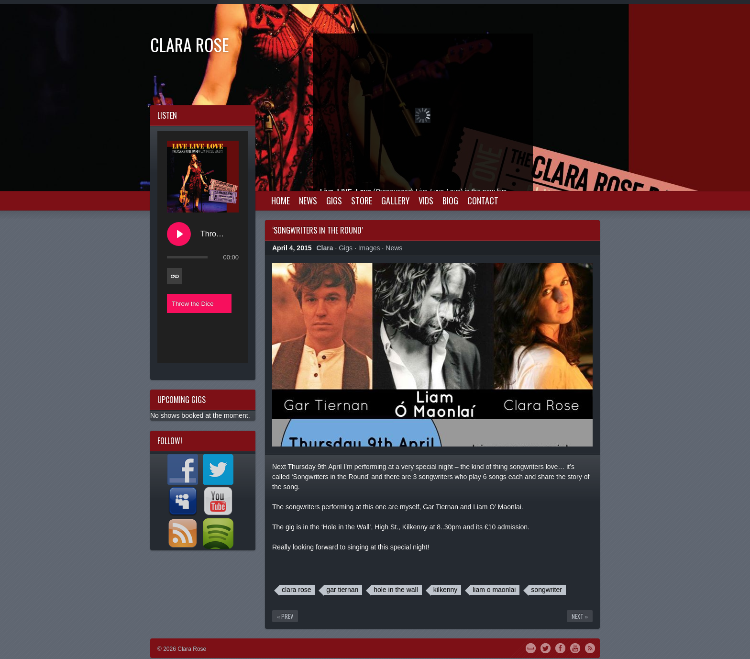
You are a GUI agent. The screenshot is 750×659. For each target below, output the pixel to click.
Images (369, 248)
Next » (580, 616)
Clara (325, 248)
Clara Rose (189, 44)
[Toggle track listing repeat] (174, 276)
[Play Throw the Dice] (179, 234)
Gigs (334, 200)
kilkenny (445, 589)
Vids (426, 200)
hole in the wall (396, 589)
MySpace (531, 647)
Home (280, 200)
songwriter (546, 589)
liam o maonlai (494, 589)
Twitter (545, 647)
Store (361, 200)
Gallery (395, 200)
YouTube (575, 647)
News (308, 200)
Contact (482, 200)
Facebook (560, 647)
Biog (450, 200)
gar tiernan (342, 589)
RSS (590, 647)
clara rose (296, 589)
